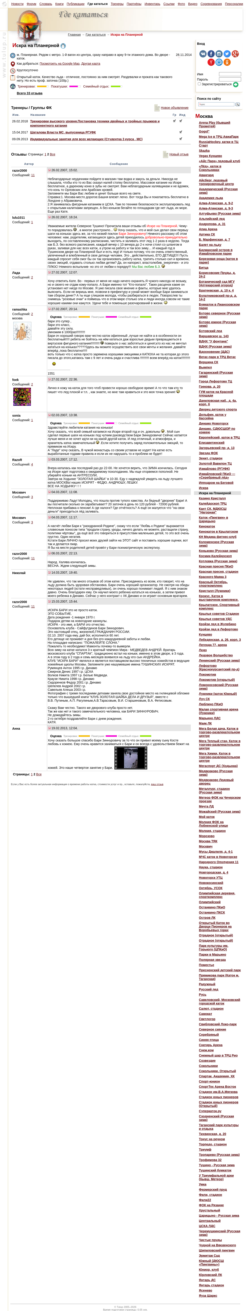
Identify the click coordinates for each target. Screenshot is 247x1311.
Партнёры (134, 4)
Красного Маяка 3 (212, 577)
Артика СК (207, 234)
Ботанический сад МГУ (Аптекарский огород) (217, 283)
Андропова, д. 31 (212, 224)
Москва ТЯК (208, 841)
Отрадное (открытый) (216, 935)
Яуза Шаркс (208, 1295)
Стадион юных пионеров (218, 1097)
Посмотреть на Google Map (60, 63)
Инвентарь (152, 4)
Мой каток (207, 817)
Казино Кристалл (212, 498)
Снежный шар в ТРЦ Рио (218, 1055)
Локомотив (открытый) (217, 680)
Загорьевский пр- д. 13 (217, 448)
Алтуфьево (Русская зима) (220, 213)
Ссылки (169, 4)
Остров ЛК (207, 917)
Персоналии (234, 4)
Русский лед (208, 989)
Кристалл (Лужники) (215, 591)
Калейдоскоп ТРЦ (212, 503)
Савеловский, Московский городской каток (219, 1001)
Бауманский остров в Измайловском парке (216, 251)
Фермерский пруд (213, 1189)
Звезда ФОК (208, 453)
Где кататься (96, 34)
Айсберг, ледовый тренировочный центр (216, 182)
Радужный (207, 984)
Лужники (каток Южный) (218, 694)
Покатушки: (59, 86)
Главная (74, 34)
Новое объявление (171, 107)
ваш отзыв (157, 784)
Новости (17, 4)
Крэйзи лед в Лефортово (218, 629)
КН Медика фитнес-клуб (218, 537)
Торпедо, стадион (213, 1144)
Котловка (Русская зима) (218, 561)
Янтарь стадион (211, 1285)
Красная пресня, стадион (218, 571)
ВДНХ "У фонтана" (213, 341)
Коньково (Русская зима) (218, 551)
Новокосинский (211, 883)
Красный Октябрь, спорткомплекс (213, 583)
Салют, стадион (211, 1008)
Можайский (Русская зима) (219, 811)
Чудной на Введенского (217, 1245)
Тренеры (117, 4)
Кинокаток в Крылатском (218, 531)
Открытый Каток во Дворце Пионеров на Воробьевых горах (215, 926)
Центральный (210, 1221)
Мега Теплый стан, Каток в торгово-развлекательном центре (219, 744)
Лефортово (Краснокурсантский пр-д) (219, 667)
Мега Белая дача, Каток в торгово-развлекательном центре (219, 732)
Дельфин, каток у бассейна (212, 416)
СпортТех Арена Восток (217, 1086)
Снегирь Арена (211, 1045)
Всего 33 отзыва (29, 93)
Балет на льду (210, 245)
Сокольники (208, 1066)
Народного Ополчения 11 (219, 862)
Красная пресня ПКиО (216, 566)
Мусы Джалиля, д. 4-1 (216, 851)
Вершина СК (208, 362)
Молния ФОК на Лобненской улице (213, 823)
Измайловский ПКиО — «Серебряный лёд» (217, 475)
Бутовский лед (210, 331)
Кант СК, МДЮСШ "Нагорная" (212, 510)
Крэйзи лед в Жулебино (217, 624)
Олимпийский (210, 902)
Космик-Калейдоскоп (215, 556)
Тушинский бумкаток (215, 1170)
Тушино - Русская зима (217, 1165)
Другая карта (90, 63)
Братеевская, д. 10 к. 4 (216, 290)
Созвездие (207, 1060)
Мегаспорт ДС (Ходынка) (218, 766)
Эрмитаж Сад (209, 1255)
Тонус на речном (212, 1139)
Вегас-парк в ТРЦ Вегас (217, 357)
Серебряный (209, 1034)
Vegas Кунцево (210, 156)
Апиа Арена (208, 229)
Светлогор (207, 1019)
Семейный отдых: (95, 86)
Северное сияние (212, 1029)
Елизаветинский (211, 442)
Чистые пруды (210, 1240)
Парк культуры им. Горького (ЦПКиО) (213, 947)
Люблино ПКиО (211, 704)
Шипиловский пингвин (217, 1250)
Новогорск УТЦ (211, 877)
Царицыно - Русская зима (219, 1215)
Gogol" (204, 131)
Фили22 (205, 1200)
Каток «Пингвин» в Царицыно (213, 519)
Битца (203, 267)
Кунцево (205, 634)
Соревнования (211, 4)
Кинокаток (207, 526)
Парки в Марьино (212, 954)
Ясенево (205, 1290)
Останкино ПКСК (212, 912)
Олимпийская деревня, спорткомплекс (217, 895)
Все (52, 154)
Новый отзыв (176, 154)
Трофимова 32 (210, 1160)
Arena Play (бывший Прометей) (214, 124)
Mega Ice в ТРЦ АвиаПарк (219, 136)
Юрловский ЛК (210, 1275)
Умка (202, 1184)
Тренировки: (27, 86)
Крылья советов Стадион (219, 613)
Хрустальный (209, 1210)
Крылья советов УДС (215, 619)
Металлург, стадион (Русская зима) (214, 790)
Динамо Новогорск (214, 423)
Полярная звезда (212, 960)
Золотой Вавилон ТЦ (215, 463)
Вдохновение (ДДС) (214, 352)
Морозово (207, 836)
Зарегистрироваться (214, 84)
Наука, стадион (211, 867)
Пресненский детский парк (220, 970)
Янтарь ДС (207, 1280)
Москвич (205, 846)
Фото (181, 4)
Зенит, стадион (210, 458)
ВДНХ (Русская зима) (215, 346)
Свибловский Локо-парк (218, 1024)
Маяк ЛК (205, 723)
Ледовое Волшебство (216, 655)
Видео (192, 4)
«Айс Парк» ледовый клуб (219, 161)
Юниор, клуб (209, 1269)
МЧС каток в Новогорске (218, 857)
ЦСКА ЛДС (207, 1226)
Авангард (206, 175)
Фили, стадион (210, 1195)
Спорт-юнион (209, 1081)
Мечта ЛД (206, 806)
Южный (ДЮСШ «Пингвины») (211, 1262)
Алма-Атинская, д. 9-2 (216, 203)
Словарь (45, 4)
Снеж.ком (206, 1050)
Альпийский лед (212, 219)
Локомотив (207, 674)
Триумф (205, 1149)
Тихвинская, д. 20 (212, 1134)
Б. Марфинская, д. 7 (214, 239)
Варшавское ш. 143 (214, 336)
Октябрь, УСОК (210, 888)
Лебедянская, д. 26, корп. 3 (220, 639)
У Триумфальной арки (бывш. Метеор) (216, 1177)
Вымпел (205, 367)
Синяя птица (209, 1040)
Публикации (75, 4)
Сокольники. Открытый (217, 1071)
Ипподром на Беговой (216, 482)
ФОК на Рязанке (211, 1205)
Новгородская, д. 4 (213, 872)
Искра (203, 488)
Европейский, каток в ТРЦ (219, 437)
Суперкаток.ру (210, 1111)
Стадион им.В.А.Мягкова (218, 1092)
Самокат (205, 1014)
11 (33, 175)
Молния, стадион (212, 831)
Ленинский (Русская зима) (219, 660)
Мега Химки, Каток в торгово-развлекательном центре (219, 757)
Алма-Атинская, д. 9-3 (216, 208)
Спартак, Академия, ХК (217, 1076)
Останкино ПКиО (212, 907)
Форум (31, 4)
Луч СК (204, 699)
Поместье (206, 965)
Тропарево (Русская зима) (219, 1155)
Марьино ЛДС (210, 718)
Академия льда (211, 198)
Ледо (203, 650)
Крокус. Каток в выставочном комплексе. (219, 597)
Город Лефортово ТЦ (215, 381)
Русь (202, 994)
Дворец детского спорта (218, 409)
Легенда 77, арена (213, 645)
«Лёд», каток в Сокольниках (210, 168)
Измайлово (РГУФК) (214, 468)
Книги (59, 4)
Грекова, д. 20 (209, 386)
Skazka (204, 150)
